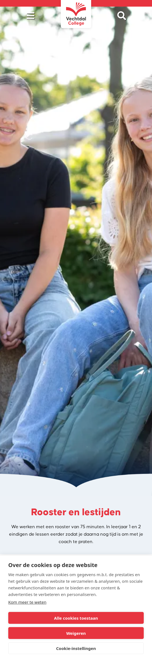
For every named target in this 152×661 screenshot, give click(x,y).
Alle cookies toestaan (76, 618)
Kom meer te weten (27, 602)
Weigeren (76, 633)
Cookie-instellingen (76, 648)
